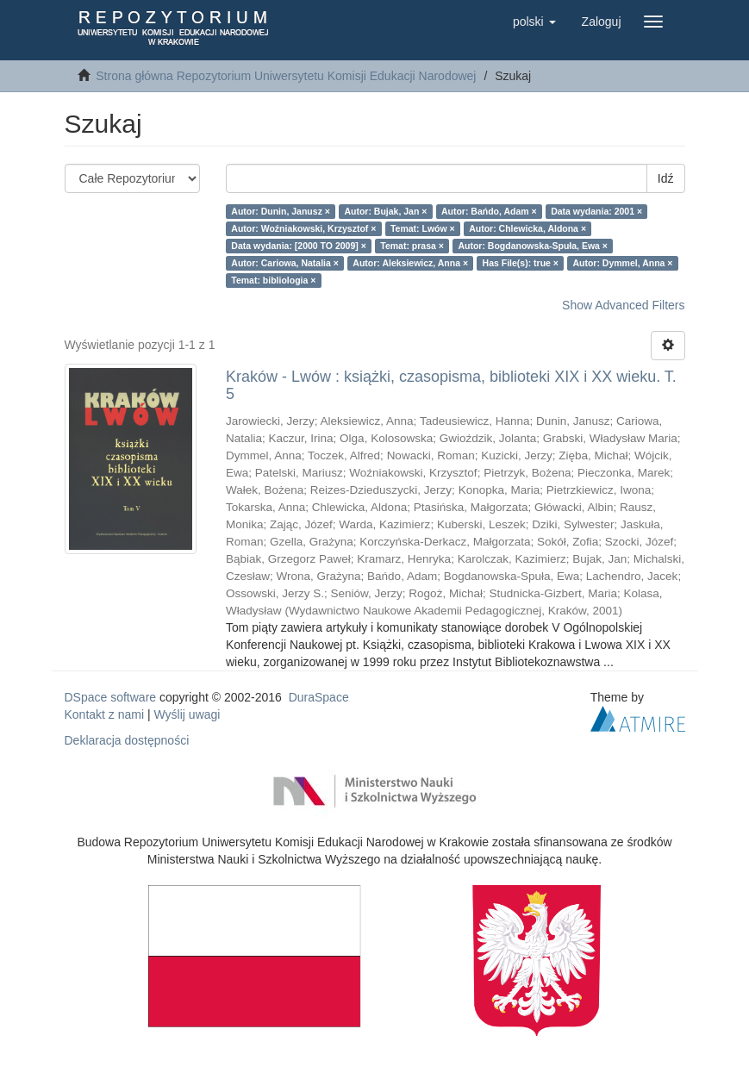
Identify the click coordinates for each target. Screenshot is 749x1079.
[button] (534, 21)
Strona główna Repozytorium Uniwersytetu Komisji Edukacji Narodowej (286, 76)
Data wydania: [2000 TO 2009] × (298, 245)
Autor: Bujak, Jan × (385, 211)
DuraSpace (319, 697)
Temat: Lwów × (422, 228)
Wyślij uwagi (187, 714)
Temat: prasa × (412, 245)
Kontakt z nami (105, 714)
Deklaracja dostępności (127, 740)
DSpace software (111, 697)
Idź (666, 178)
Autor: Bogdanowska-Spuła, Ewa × (533, 245)
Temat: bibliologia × (273, 280)
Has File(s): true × (521, 263)
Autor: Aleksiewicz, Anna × (410, 263)
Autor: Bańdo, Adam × (489, 211)
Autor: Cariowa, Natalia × (285, 263)
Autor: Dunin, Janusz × (280, 211)
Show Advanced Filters (623, 305)
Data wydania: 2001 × (596, 211)
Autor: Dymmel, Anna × (622, 263)
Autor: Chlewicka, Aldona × (527, 228)
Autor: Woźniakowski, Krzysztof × (303, 228)
